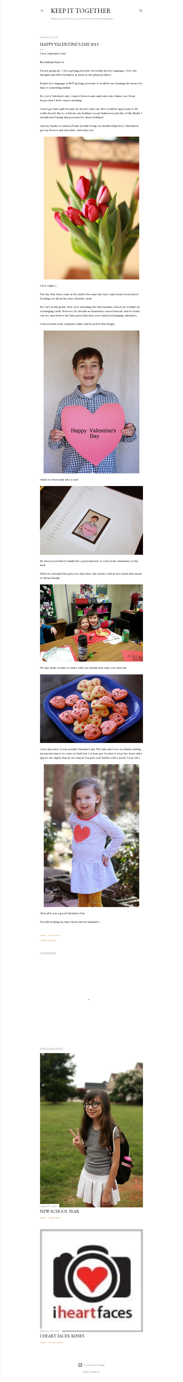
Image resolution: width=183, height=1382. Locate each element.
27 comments (56, 1342)
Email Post (54, 935)
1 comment (54, 1217)
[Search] (141, 9)
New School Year (59, 1211)
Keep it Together (81, 10)
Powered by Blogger (91, 1365)
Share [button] (43, 935)
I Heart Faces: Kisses (62, 1336)
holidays (52, 940)
